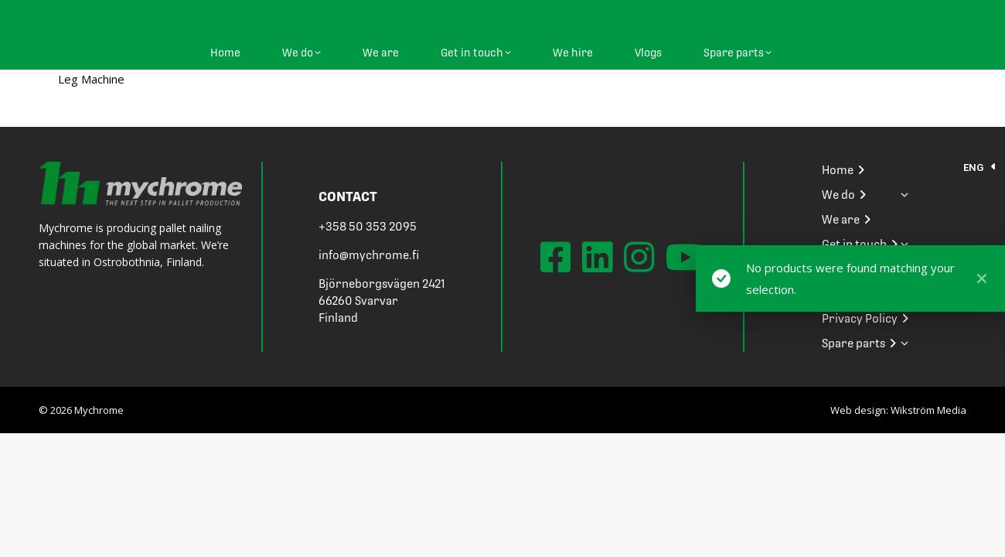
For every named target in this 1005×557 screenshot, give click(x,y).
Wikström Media (928, 410)
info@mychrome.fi (369, 255)
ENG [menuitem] (973, 167)
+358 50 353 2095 (368, 227)
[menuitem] (979, 167)
